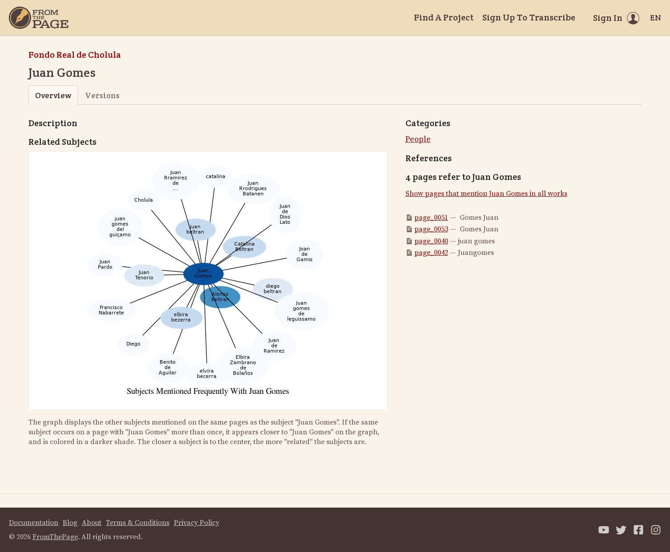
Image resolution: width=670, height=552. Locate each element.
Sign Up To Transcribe (528, 17)
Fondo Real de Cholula (74, 54)
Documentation (33, 522)
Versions (102, 95)
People (418, 139)
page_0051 (431, 217)
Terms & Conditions (137, 522)
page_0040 (431, 241)
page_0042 (431, 252)
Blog (70, 522)
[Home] (38, 18)
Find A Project (443, 17)
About (91, 522)
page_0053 (431, 229)
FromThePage (55, 536)
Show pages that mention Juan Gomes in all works (486, 193)
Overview (53, 95)
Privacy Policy (196, 522)
